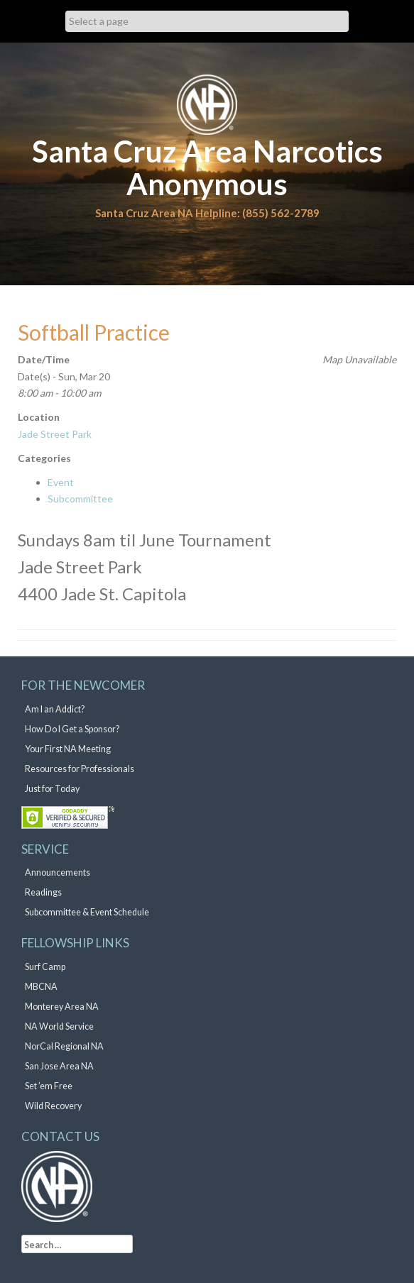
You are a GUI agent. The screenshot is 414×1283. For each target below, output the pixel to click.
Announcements (57, 872)
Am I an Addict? (55, 709)
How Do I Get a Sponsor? (72, 729)
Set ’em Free (48, 1086)
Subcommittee (80, 498)
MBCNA (41, 986)
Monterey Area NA (62, 1006)
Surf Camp (45, 967)
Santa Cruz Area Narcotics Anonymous (207, 167)
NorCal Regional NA (64, 1046)
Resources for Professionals (79, 769)
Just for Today (52, 788)
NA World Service (59, 1026)
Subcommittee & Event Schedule (87, 912)
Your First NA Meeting (68, 749)
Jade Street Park (55, 434)
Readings (43, 892)
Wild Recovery (53, 1106)
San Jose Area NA (59, 1066)
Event (61, 482)
